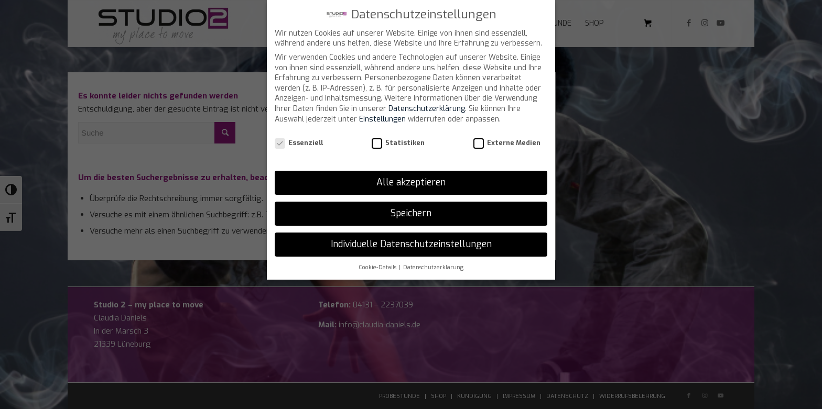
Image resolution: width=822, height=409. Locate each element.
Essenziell (299, 142)
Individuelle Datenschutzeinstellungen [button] (411, 244)
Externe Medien (506, 142)
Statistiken (398, 142)
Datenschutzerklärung (426, 109)
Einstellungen (382, 119)
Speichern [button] (411, 213)
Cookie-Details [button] (378, 267)
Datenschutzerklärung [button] (433, 267)
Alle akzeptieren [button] (411, 182)
